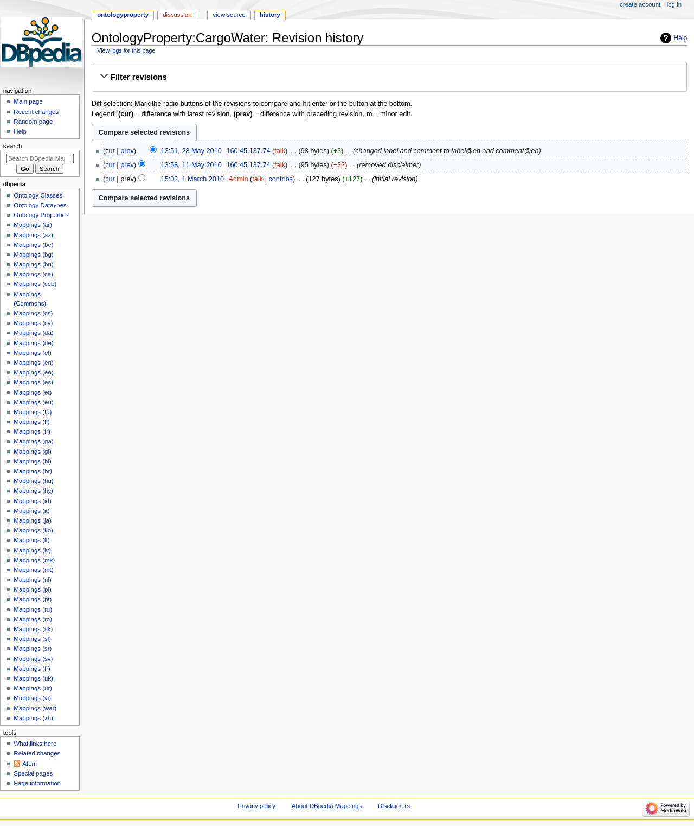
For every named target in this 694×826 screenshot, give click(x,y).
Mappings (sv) (33, 659)
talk (279, 151)
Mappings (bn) (33, 264)
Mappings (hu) (33, 481)
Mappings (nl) (32, 579)
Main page (28, 101)
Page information (37, 783)
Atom (29, 763)
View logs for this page (126, 50)
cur (110, 165)
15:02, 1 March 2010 (192, 179)
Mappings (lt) (31, 540)
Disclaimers (394, 806)
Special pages (33, 773)
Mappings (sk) (33, 629)
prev (127, 151)
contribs (280, 179)
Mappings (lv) (32, 550)
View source (229, 14)
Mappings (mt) (33, 570)
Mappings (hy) (33, 490)
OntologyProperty (123, 14)
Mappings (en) (33, 362)
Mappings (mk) (34, 560)
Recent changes (36, 112)
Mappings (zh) (33, 718)
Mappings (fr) (32, 431)
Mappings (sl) (32, 639)
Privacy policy (256, 806)
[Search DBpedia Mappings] (40, 158)
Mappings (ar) (33, 224)
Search (12, 146)
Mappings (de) (33, 343)
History (270, 14)
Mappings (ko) (33, 530)
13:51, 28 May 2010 (191, 151)
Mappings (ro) (33, 619)
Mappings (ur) (33, 688)
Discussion (177, 14)
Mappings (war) (35, 708)
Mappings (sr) (33, 648)
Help (680, 38)
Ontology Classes (38, 195)
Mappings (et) (33, 392)
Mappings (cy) (33, 323)
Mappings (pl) (32, 589)
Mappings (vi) (32, 698)
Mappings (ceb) (35, 284)
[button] (389, 77)
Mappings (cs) (33, 313)
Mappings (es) (33, 382)
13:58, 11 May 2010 (191, 165)
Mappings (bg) (33, 254)
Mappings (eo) (33, 372)
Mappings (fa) (33, 412)
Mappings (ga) (33, 441)
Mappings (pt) (33, 599)
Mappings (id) (32, 501)
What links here (35, 743)
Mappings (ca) (33, 274)
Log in (674, 4)
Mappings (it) (31, 510)
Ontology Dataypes (40, 205)
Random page (33, 121)
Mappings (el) (32, 353)
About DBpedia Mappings (327, 806)
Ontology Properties (41, 215)
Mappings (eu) (33, 402)
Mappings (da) (33, 332)
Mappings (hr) (33, 471)
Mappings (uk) (33, 678)
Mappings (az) (33, 235)
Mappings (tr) (32, 668)
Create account (640, 4)
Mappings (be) (33, 245)
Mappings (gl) (32, 451)
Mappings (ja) (32, 520)
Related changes (37, 753)
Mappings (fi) (31, 421)
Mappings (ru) (33, 609)
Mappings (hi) (32, 461)
